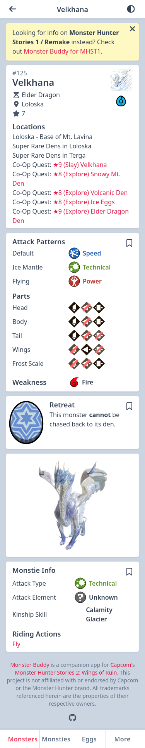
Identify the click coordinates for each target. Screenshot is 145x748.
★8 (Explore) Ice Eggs (84, 202)
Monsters (23, 739)
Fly (16, 644)
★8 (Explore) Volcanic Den (90, 192)
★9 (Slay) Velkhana (80, 164)
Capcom (121, 664)
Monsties (56, 739)
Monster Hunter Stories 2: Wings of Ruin (66, 672)
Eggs (89, 739)
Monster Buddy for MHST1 (62, 51)
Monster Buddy (29, 664)
